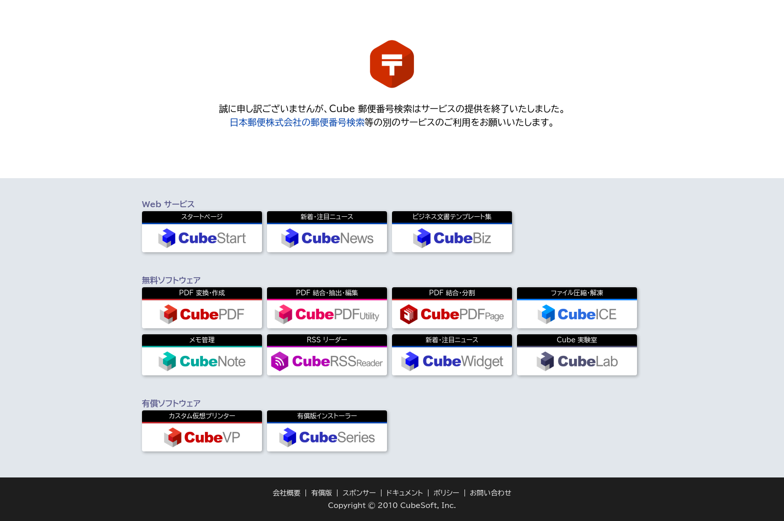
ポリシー (447, 492)
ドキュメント (404, 492)
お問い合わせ (491, 492)
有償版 (321, 492)
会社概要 (286, 492)
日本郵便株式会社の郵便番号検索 (297, 122)
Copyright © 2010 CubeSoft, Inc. (392, 505)
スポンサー (359, 492)
